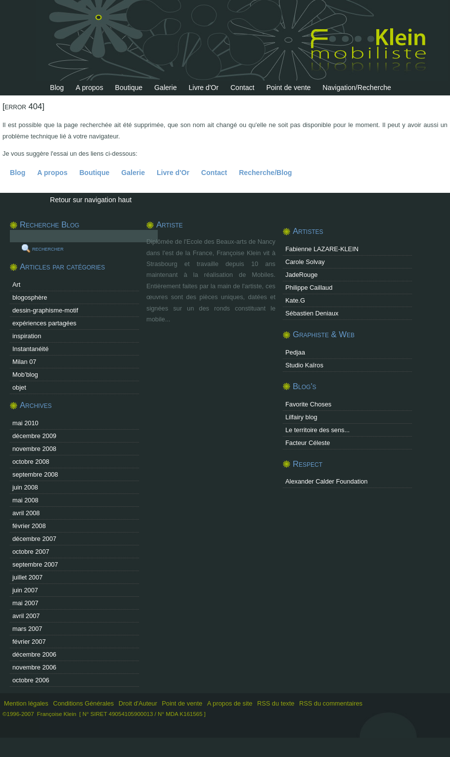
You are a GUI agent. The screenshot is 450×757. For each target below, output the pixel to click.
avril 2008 (26, 513)
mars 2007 (27, 628)
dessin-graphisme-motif (45, 310)
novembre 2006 (34, 667)
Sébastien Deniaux (311, 313)
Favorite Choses (308, 404)
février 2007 (29, 641)
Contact (242, 87)
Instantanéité (30, 349)
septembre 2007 (35, 564)
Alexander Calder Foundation (326, 481)
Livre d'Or (203, 87)
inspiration (26, 336)
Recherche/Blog (265, 173)
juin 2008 (25, 487)
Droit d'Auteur (138, 703)
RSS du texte (276, 703)
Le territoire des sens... (317, 430)
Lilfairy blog (301, 417)
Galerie (165, 87)
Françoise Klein (56, 714)
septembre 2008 (35, 474)
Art (16, 284)
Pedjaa (295, 352)
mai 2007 (25, 603)
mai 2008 (25, 500)
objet (19, 387)
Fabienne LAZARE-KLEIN (322, 249)
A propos (89, 87)
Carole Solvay (305, 262)
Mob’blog (25, 374)
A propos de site (230, 703)
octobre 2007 (30, 551)
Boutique (129, 87)
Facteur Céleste (307, 442)
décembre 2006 (34, 654)
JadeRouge (301, 274)
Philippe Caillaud (308, 287)
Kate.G (295, 300)
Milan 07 (24, 361)
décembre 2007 (34, 538)
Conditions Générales (83, 703)
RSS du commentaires (330, 703)
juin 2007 (25, 590)
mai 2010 (25, 423)
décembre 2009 (34, 436)
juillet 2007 (27, 577)
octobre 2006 (30, 680)
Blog (57, 87)
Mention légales (26, 703)
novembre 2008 (34, 448)
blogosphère (29, 297)
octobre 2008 (30, 461)
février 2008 (29, 526)
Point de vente (288, 87)
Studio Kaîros (304, 365)
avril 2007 (26, 616)
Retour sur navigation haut (91, 200)
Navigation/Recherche (356, 87)
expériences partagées (44, 323)
